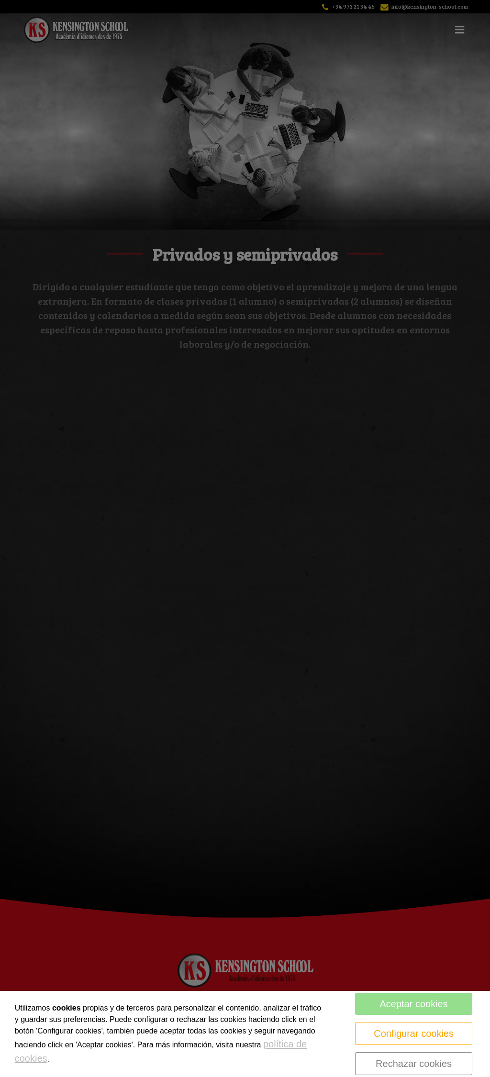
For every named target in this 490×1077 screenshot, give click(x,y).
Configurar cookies (414, 1033)
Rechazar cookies (414, 1063)
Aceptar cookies (413, 1004)
